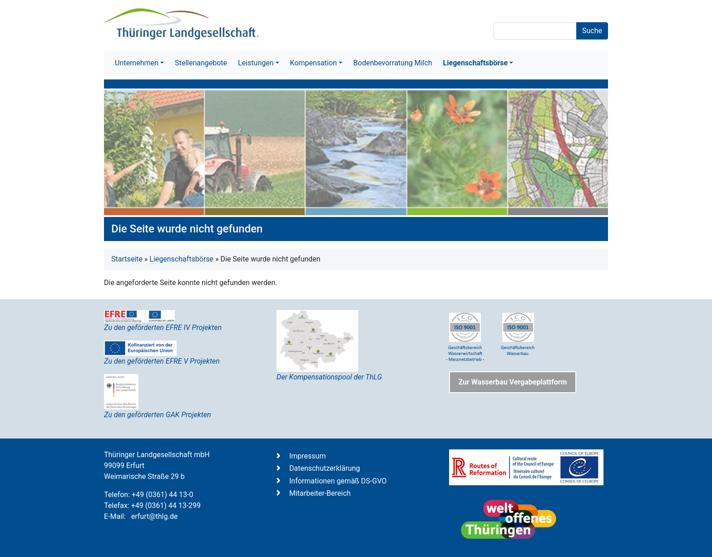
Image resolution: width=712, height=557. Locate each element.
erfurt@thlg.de (154, 516)
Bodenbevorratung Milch (392, 63)
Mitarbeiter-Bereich (320, 493)
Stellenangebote (201, 63)
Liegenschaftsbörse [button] (475, 63)
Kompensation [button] (313, 63)
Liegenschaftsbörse (181, 259)
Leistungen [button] (255, 63)
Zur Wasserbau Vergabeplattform (512, 382)
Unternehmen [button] (136, 63)
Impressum (307, 456)
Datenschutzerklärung (324, 468)
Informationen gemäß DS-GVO (338, 481)
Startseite (127, 259)
